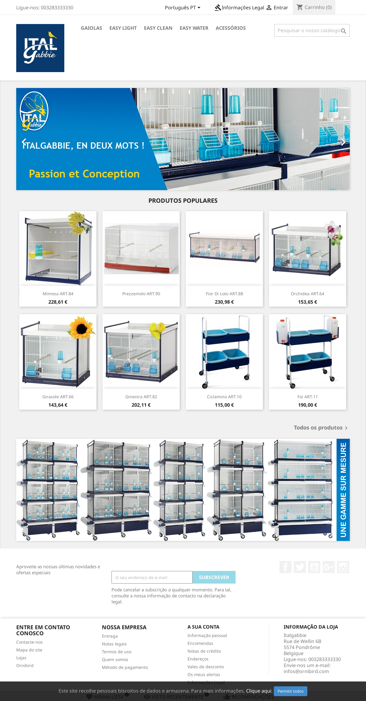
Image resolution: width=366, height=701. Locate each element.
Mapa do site (29, 650)
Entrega (110, 636)
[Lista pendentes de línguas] (184, 8)
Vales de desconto (206, 666)
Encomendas (200, 643)
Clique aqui (258, 690)
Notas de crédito (204, 651)
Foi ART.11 (307, 396)
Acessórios (231, 28)
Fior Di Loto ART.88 (224, 293)
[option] (183, 139)
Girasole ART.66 (58, 396)
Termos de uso (116, 651)
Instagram (343, 567)
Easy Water (194, 28)
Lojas (21, 657)
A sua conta (203, 627)
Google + (329, 567)
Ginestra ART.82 (141, 396)
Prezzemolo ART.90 (141, 293)
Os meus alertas (204, 674)
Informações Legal (239, 7)
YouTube (314, 567)
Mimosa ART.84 (58, 293)
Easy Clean (158, 28)
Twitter (300, 567)
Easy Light (123, 28)
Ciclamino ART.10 (224, 396)
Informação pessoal (207, 635)
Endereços (198, 659)
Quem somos (115, 659)
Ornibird (25, 665)
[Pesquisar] (312, 30)
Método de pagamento (125, 667)
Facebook (285, 567)
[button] (41, 139)
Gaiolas (91, 28)
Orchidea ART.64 (307, 293)
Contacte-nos (29, 642)
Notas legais (114, 644)
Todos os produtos (322, 428)
